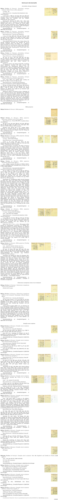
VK (7, 15)
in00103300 (11, 90)
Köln (9, 10)
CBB (11, 15)
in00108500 (5, 438)
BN (25, 271)
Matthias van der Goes (13, 119)
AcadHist (18, 388)
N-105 (16, 173)
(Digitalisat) (18, 13)
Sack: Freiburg (22, 175)
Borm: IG (12, 87)
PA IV (8, 288)
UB (19, 22)
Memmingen (17, 295)
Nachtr (4, 141)
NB (4, 101)
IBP (20, 57)
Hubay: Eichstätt (10, 143)
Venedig (27, 243)
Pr (23, 58)
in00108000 (19, 414)
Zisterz (2, 204)
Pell (25, 15)
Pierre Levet (7, 396)
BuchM (24, 192)
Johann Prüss (11, 162)
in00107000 (5, 480)
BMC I (24, 37)
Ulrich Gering (8, 327)
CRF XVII (3, 362)
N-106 (10, 219)
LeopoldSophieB (4, 202)
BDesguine (3, 97)
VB (1, 17)
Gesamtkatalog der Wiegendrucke (8, 497)
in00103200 (5, 62)
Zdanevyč (22, 221)
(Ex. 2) (11, 358)
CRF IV (13, 330)
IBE (13, 36)
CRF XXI (9, 86)
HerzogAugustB (14, 101)
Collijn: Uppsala (12, 174)
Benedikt (3, 43)
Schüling (25, 60)
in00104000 (5, 304)
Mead (18, 143)
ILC (12, 123)
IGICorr (2, 172)
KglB (25, 22)
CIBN (7, 17)
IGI (25, 57)
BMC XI (25, 479)
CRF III (4, 492)
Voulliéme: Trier (17, 18)
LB (10, 44)
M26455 (14, 400)
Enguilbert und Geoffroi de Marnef (45, 455)
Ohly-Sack (19, 38)
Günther (25, 17)
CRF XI (12, 361)
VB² (8, 413)
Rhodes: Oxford (17, 60)
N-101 (23, 330)
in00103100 (10, 39)
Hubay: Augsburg (14, 301)
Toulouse (4, 488)
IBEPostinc (8, 468)
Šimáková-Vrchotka (5, 61)
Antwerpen (4, 119)
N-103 (21, 362)
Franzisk (22, 98)
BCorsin (22, 271)
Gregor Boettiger (6, 137)
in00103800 (10, 222)
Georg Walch (5, 244)
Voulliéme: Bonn (5, 18)
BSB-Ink (12, 37)
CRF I (6, 412)
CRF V (12, 412)
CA (8, 123)
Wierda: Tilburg (8, 126)
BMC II (18, 300)
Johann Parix (10, 488)
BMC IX (17, 124)
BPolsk (12, 196)
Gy (15, 197)
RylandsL (8, 263)
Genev (2, 421)
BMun (20, 91)
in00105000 (10, 347)
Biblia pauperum (20, 109)
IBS (1, 124)
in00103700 (5, 222)
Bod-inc (4, 38)
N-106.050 (27, 437)
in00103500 (12, 254)
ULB (28, 21)
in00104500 (19, 331)
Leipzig (27, 135)
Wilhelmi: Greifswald (5, 144)
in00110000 (12, 460)
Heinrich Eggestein (17, 32)
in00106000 (5, 365)
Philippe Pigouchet (9, 466)
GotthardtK (16, 225)
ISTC (9, 19)
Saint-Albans (5, 475)
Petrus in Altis (13, 10)
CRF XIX (3, 86)
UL (28, 94)
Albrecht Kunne (25, 295)
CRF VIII (11, 250)
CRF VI (18, 85)
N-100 (15, 58)
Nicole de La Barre (22, 377)
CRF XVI (25, 361)
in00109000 (20, 384)
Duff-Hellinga (9, 479)
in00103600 (11, 177)
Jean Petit (18, 466)
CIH (14, 57)
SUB (18, 147)
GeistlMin (8, 149)
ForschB (13, 189)
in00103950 (16, 144)
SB (6, 46)
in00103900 (18, 126)
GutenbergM (12, 24)
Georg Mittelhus (10, 377)
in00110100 (24, 468)
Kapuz (27, 229)
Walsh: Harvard (22, 61)
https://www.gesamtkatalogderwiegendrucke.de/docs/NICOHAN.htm (26, 497)
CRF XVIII (3, 413)
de (11, 8)
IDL (21, 15)
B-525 (11, 300)
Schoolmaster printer (13, 475)
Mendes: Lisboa (4, 414)
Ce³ (15, 15)
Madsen (9, 88)
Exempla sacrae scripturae (22, 326)
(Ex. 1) (7, 358)
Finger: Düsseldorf (15, 17)
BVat (15, 92)
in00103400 (12, 19)
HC (3, 57)
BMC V (11, 251)
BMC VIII (8, 363)
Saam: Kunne (10, 299)
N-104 (27, 250)
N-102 (24, 86)
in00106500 (18, 492)
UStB (9, 23)
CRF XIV (18, 361)
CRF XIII (25, 85)
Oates (16, 88)
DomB (16, 227)
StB (17, 42)
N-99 (16, 37)
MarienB (18, 229)
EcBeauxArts (18, 419)
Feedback (56, 499)
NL (22, 190)
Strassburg (10, 32)
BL (5, 24)
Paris (3, 327)
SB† (22, 21)
